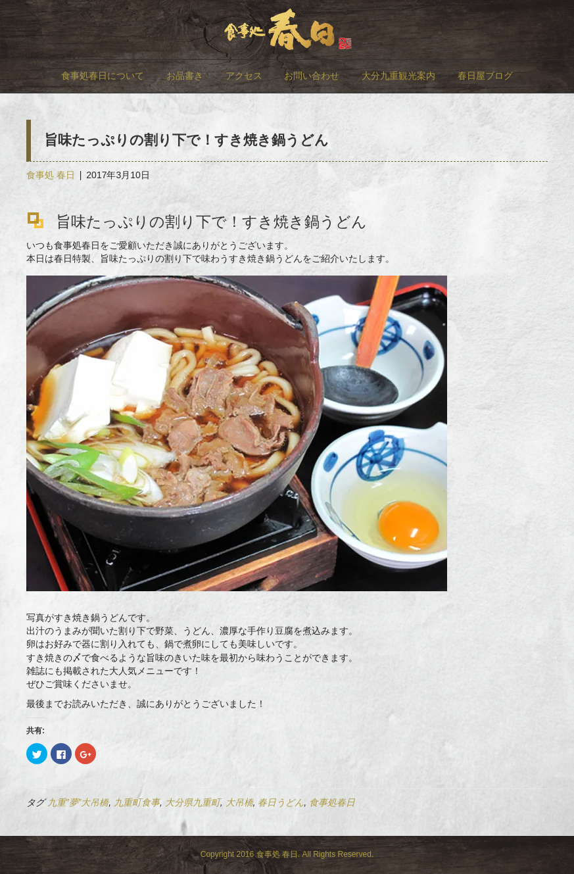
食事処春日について (102, 75)
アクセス (244, 75)
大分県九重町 (192, 802)
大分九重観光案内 (398, 75)
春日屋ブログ (485, 75)
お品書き (184, 75)
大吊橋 (239, 802)
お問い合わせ (311, 75)
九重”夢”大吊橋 (77, 802)
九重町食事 (137, 802)
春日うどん (281, 802)
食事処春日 (332, 802)
